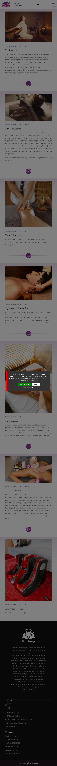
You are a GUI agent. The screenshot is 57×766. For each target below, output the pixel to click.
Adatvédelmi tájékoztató (28, 387)
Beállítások (36, 384)
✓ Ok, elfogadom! (24, 384)
